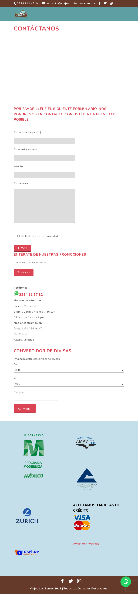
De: (16, 364)
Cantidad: (19, 392)
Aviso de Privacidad (86, 544)
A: (15, 378)
